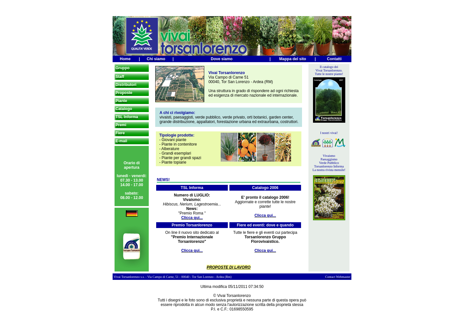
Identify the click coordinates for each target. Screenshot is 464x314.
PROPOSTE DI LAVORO (229, 267)
